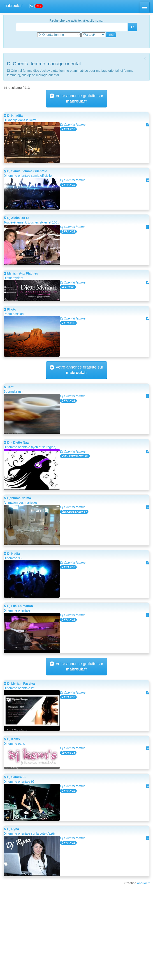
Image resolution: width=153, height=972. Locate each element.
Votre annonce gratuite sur (76, 98)
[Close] (145, 58)
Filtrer (110, 34)
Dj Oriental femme (73, 124)
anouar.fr (143, 883)
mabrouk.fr (13, 5)
